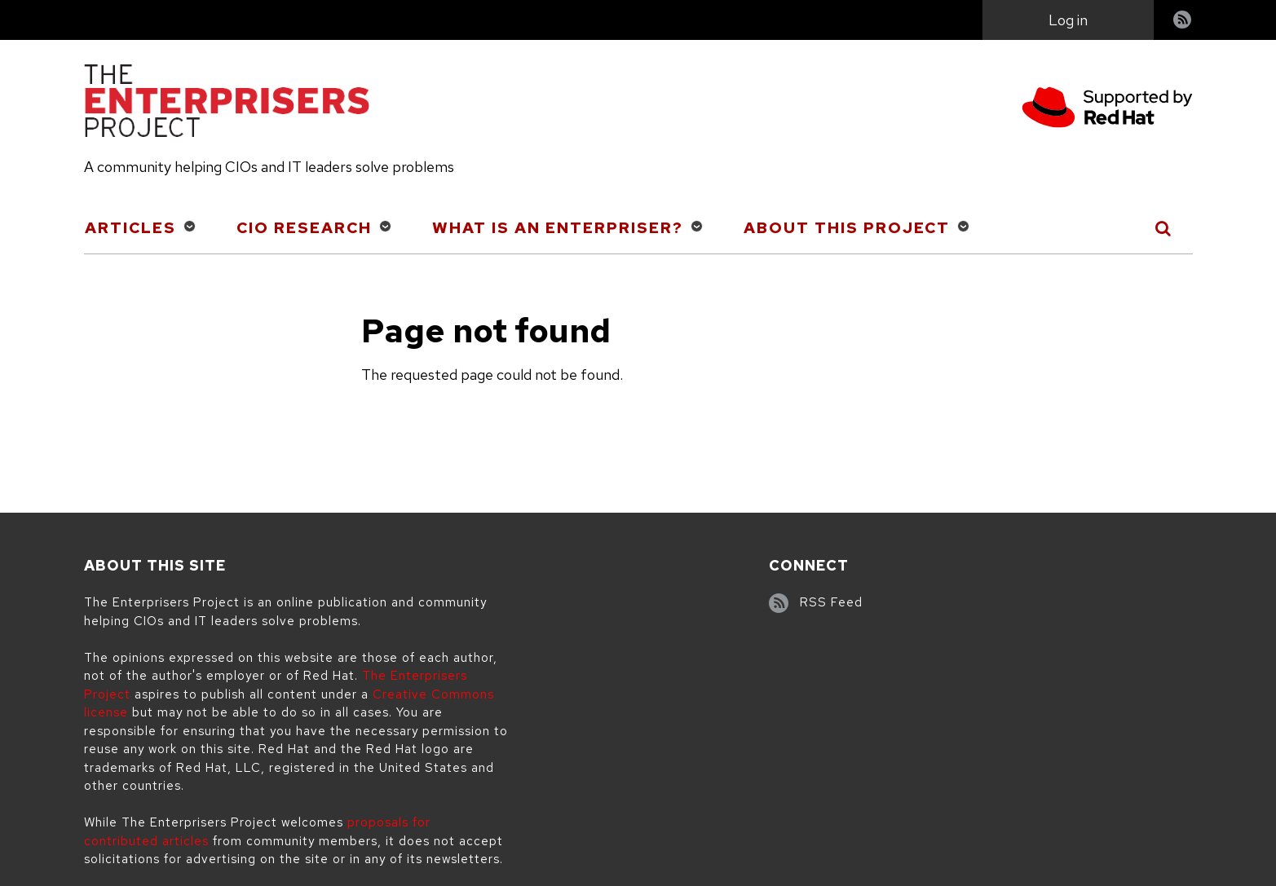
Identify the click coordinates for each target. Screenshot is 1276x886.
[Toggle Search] (1163, 228)
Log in (1068, 20)
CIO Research (304, 228)
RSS (1183, 22)
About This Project (847, 228)
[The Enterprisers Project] (226, 103)
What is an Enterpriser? (557, 228)
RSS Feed (831, 602)
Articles (130, 228)
